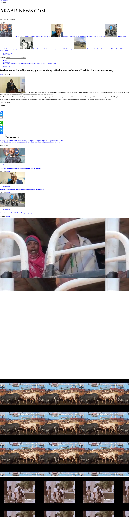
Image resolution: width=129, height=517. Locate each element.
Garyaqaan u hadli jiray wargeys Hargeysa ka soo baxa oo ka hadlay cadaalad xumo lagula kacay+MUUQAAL (32, 140)
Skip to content (4, 0)
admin (2, 74)
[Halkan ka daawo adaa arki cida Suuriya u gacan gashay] (12, 207)
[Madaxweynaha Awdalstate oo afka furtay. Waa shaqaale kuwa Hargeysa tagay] (12, 183)
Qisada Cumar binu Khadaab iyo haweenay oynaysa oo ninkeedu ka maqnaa (47, 49)
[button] (4, 50)
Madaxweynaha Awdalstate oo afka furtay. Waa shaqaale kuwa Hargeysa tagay (78, 36)
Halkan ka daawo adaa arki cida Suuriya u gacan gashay (16, 213)
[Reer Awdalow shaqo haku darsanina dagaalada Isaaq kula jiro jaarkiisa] (12, 162)
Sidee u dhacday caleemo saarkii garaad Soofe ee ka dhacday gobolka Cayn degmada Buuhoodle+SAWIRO (30, 142)
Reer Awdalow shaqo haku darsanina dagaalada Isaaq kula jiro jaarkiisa (25, 36)
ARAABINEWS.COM (22, 10)
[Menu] (4, 50)
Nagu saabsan (7, 54)
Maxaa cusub (6, 66)
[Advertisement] (49, 306)
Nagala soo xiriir (7, 53)
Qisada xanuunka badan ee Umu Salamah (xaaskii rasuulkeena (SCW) (98, 49)
